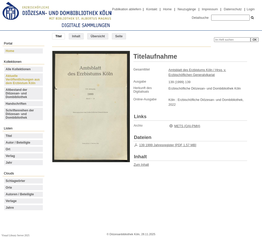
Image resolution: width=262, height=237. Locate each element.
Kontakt (151, 9)
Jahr (9, 162)
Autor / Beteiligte (18, 142)
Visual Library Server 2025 (16, 235)
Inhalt (76, 36)
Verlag (10, 156)
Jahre (10, 207)
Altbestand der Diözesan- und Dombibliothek (16, 93)
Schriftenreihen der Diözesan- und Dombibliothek (20, 114)
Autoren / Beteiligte (20, 194)
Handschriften (16, 104)
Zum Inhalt (141, 164)
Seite (119, 36)
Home (167, 9)
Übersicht (98, 36)
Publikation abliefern (126, 9)
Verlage (11, 201)
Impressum (210, 9)
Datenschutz (233, 9)
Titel (9, 136)
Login (251, 9)
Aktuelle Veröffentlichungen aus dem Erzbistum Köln (23, 79)
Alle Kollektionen (18, 69)
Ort (8, 149)
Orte (9, 187)
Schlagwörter (15, 181)
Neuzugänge (187, 9)
